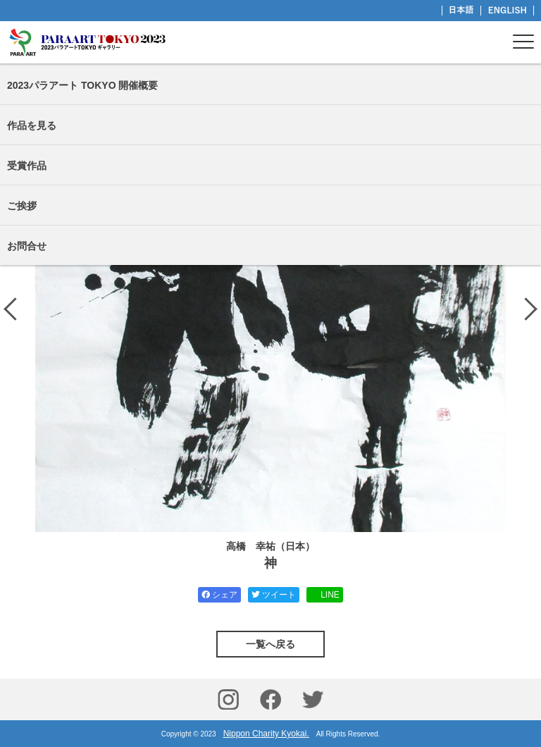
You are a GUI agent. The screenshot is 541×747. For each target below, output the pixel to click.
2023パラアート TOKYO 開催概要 (82, 85)
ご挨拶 (22, 205)
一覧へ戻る (270, 644)
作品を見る (31, 125)
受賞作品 (26, 165)
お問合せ (26, 246)
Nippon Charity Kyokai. (266, 734)
